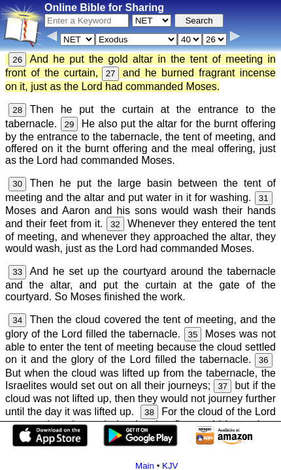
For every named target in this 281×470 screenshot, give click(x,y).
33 (17, 272)
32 (115, 224)
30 (17, 184)
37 (222, 386)
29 (69, 124)
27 (111, 73)
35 (193, 334)
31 (264, 198)
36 (264, 360)
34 (17, 320)
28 (17, 110)
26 (17, 60)
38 (149, 412)
